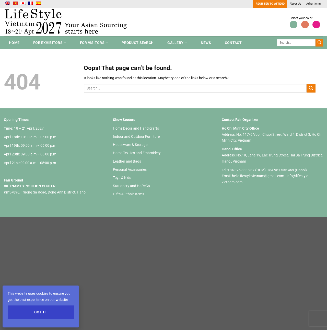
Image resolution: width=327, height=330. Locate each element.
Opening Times (16, 120)
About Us (295, 3)
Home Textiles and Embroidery (137, 153)
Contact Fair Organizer (240, 120)
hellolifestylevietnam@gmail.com (258, 176)
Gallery (177, 42)
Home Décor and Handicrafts (136, 128)
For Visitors (94, 42)
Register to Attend (270, 3)
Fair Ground (13, 180)
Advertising (313, 3)
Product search (138, 43)
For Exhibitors (49, 42)
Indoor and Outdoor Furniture (136, 136)
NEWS (206, 43)
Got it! (41, 312)
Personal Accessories (130, 169)
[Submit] (319, 43)
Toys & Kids (122, 178)
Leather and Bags (127, 161)
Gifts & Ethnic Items (128, 194)
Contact (233, 43)
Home (14, 43)
